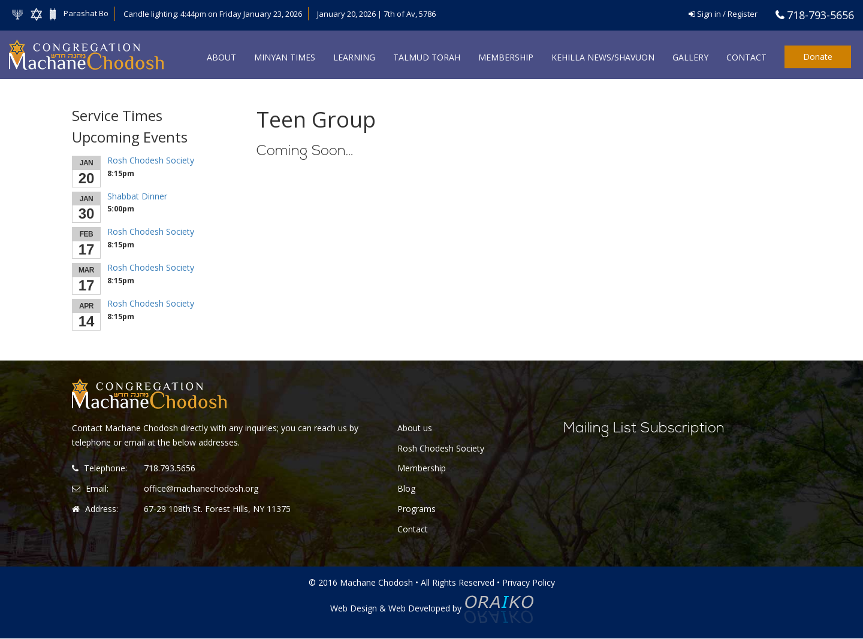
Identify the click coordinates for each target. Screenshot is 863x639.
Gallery (690, 57)
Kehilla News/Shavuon (602, 57)
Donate (817, 56)
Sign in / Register (723, 13)
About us (414, 428)
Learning (354, 57)
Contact (746, 57)
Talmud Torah (426, 57)
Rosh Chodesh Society (440, 448)
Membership (505, 57)
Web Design (353, 608)
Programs (416, 508)
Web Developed (419, 608)
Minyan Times (284, 57)
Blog (406, 488)
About (221, 57)
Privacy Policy (528, 582)
